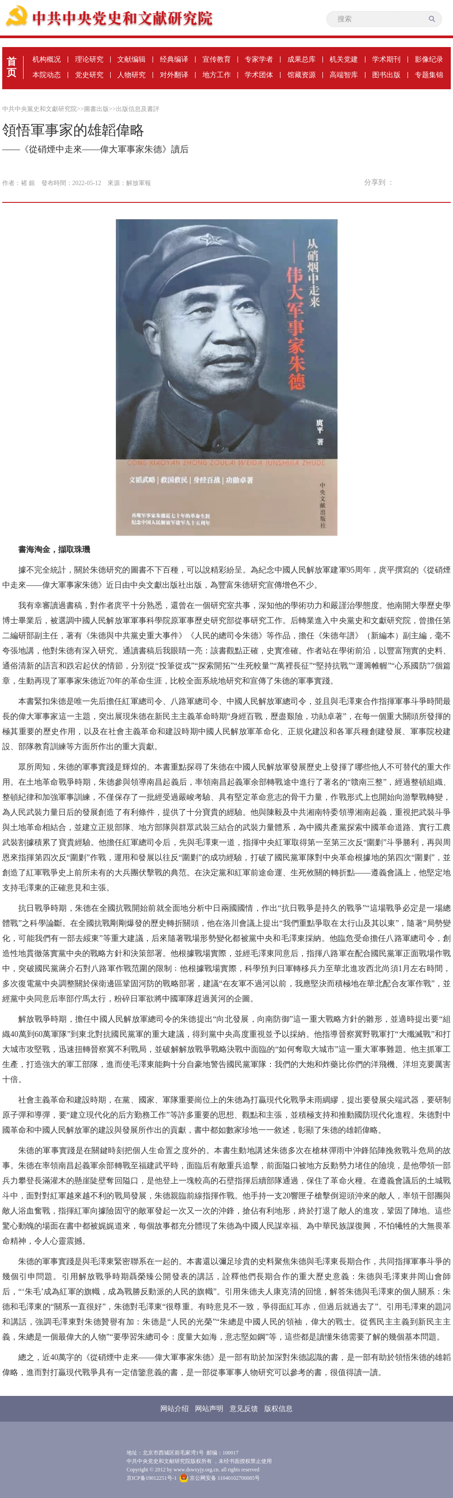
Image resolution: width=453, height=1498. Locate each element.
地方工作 (217, 75)
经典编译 (174, 59)
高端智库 (344, 75)
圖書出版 (96, 109)
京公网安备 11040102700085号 (219, 1478)
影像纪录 (429, 59)
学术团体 (259, 75)
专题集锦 (429, 75)
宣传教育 (217, 59)
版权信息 (278, 1408)
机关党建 (344, 59)
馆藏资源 (301, 75)
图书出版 (386, 75)
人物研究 (131, 75)
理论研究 (89, 59)
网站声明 (209, 1408)
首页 (11, 67)
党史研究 (89, 75)
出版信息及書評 (137, 109)
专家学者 (259, 59)
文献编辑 (131, 59)
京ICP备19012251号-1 (152, 1478)
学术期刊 (386, 59)
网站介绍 (174, 1408)
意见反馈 (244, 1408)
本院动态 (46, 75)
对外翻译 (174, 75)
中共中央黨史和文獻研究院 (39, 109)
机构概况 (46, 59)
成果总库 (301, 59)
